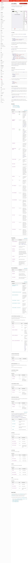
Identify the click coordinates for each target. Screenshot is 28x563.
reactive (13, 424)
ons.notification (2, 28)
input (1, 35)
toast (1, 27)
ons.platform (2, 93)
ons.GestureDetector (3, 46)
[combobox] (5, 0)
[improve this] (25, 109)
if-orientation (2, 8)
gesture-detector (2, 45)
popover (2, 26)
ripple (1, 101)
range (1, 38)
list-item (1, 56)
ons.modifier (2, 102)
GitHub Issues (24, 495)
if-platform (2, 9)
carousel (2, 5)
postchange (13, 421)
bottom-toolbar (2, 71)
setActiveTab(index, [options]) (15, 284)
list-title (1, 57)
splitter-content (2, 61)
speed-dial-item (2, 16)
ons (1, 91)
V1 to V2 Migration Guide (16, 499)
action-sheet (2, 21)
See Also (2, 81)
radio (1, 37)
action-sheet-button (3, 20)
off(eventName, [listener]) (16, 306)
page (1, 72)
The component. (16, 106)
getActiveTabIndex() (15, 293)
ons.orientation (2, 92)
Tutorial (1, 80)
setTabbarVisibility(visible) (16, 290)
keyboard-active (2, 36)
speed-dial (2, 17)
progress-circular (2, 100)
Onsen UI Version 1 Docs (16, 498)
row (1, 50)
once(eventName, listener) (16, 301)
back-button (2, 67)
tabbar (1, 79)
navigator (2, 68)
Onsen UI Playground (15, 497)
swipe (13, 427)
